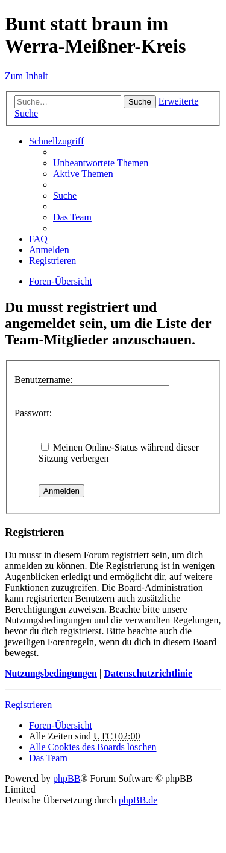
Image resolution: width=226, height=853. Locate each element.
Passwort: (33, 413)
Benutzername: (43, 380)
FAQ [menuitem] (38, 239)
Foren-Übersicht (60, 281)
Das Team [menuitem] (72, 217)
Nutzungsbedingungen (51, 673)
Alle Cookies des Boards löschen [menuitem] (93, 747)
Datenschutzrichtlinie (148, 673)
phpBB (66, 778)
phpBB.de (138, 800)
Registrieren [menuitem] (52, 261)
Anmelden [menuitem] (49, 250)
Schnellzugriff (56, 141)
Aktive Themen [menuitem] (83, 174)
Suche (139, 101)
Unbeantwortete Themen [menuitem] (100, 163)
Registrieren (28, 705)
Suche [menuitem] (65, 195)
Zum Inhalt (26, 76)
